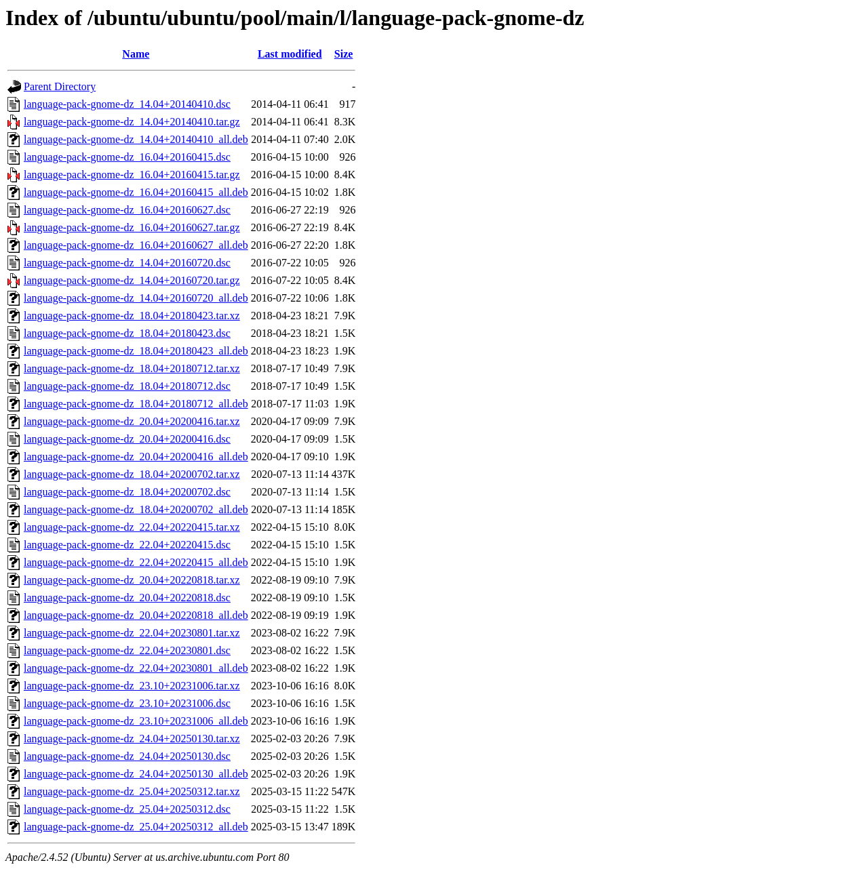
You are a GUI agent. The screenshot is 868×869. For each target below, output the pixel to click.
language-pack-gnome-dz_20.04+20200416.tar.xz (132, 421)
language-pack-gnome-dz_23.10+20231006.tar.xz (132, 685)
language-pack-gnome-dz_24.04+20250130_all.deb (136, 774)
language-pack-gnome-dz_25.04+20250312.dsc (127, 809)
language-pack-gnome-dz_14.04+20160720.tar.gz (132, 280)
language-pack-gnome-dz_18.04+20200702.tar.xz (132, 474)
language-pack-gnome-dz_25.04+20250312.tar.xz (132, 791)
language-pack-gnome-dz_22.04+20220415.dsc (127, 544)
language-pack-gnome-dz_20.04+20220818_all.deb (136, 615)
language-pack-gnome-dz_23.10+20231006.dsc (127, 703)
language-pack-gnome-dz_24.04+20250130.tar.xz (132, 738)
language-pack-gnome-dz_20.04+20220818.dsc (127, 597)
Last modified (290, 54)
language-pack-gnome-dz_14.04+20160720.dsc (127, 262)
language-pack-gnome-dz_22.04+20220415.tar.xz (132, 527)
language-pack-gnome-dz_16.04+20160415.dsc (127, 157)
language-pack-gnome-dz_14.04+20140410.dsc (127, 104)
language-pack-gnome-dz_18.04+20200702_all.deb (136, 509)
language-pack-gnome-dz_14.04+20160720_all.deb (136, 298)
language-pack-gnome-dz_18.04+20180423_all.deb (136, 351)
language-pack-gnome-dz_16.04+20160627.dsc (127, 210)
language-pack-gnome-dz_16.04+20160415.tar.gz (132, 174)
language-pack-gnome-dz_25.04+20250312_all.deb (136, 826)
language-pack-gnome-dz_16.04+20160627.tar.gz (132, 227)
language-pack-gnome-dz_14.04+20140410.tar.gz (132, 121)
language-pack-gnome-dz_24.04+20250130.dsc (127, 756)
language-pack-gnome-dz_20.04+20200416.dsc (127, 439)
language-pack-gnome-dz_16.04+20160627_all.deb (136, 245)
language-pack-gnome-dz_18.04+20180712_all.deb (136, 403)
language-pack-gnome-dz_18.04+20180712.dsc (127, 386)
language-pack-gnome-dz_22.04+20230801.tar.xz (132, 633)
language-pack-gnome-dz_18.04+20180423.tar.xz (132, 315)
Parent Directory (60, 86)
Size (343, 54)
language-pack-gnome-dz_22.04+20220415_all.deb (136, 562)
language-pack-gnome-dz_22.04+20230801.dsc (127, 650)
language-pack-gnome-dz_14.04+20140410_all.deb (136, 139)
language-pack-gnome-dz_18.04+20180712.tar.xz (132, 368)
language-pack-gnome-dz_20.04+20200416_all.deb (136, 456)
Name (135, 54)
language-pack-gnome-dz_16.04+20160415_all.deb (136, 192)
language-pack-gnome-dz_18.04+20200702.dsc (127, 492)
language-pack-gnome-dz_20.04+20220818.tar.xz (132, 580)
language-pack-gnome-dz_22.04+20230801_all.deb (136, 668)
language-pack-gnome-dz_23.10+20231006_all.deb (136, 721)
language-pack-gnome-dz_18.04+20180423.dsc (127, 333)
